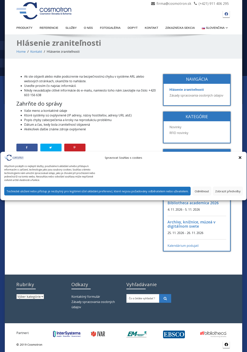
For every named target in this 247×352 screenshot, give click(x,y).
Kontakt (151, 27)
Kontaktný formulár (85, 296)
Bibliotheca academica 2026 (193, 202)
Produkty (24, 27)
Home (21, 51)
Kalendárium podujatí (183, 245)
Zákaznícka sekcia (180, 27)
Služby (71, 27)
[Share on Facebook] (27, 147)
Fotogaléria (110, 27)
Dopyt (133, 27)
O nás (88, 27)
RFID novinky (178, 133)
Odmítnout (202, 191)
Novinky (175, 127)
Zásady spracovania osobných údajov (196, 95)
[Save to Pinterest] (74, 147)
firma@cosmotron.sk (173, 3)
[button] (240, 157)
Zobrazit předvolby (228, 191)
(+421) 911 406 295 (214, 3)
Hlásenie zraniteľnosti (186, 90)
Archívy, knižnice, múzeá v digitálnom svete (191, 224)
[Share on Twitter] (51, 147)
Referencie (49, 27)
